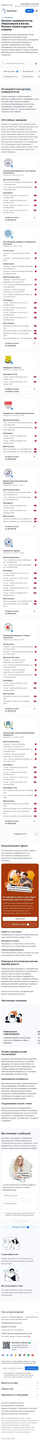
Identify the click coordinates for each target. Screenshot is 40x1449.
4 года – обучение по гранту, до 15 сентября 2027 (15, 197)
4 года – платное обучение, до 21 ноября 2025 (15, 383)
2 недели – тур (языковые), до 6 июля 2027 (16, 254)
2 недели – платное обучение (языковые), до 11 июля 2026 (18, 653)
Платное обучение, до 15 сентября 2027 (17, 601)
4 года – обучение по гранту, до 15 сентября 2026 (15, 206)
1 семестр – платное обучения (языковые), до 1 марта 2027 (14, 281)
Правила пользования (9, 1408)
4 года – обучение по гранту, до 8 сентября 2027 (15, 768)
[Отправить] (20, 1221)
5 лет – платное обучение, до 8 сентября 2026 (18, 796)
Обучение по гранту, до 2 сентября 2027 (16, 327)
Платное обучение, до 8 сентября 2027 (17, 808)
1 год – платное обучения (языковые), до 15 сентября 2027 (17, 183)
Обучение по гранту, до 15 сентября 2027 (16, 697)
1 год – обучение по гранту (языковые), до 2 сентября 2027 (17, 493)
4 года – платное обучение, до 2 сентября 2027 (15, 309)
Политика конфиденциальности (12, 1403)
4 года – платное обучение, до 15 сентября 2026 (15, 211)
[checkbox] (3, 1213)
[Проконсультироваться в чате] (20, 924)
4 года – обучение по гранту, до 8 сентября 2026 (15, 778)
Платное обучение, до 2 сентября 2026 (17, 338)
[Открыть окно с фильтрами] (36, 63)
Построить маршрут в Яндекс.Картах (15, 1336)
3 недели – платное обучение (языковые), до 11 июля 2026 (18, 648)
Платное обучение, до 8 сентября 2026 (17, 816)
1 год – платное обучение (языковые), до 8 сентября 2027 (18, 750)
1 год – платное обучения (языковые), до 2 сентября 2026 (17, 296)
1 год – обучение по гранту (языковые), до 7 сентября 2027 (17, 561)
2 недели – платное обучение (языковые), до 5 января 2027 (18, 267)
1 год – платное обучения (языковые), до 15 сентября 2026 (17, 188)
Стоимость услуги (12, 217)
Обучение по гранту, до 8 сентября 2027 (16, 805)
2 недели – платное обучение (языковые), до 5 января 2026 (18, 272)
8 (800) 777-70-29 (31, 4)
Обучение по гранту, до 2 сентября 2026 (16, 334)
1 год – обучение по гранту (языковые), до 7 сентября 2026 (17, 566)
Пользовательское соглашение (12, 1405)
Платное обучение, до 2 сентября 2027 (17, 331)
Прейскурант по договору (27, 1408)
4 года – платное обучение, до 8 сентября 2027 (15, 773)
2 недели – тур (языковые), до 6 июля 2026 (16, 259)
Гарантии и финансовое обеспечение (14, 1414)
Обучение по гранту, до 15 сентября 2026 (16, 702)
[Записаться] (20, 919)
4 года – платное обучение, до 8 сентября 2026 (15, 783)
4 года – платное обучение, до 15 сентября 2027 (15, 201)
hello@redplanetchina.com (11, 1323)
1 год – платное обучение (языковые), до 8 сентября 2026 (18, 760)
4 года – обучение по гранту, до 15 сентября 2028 (15, 574)
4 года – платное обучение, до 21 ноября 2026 (15, 378)
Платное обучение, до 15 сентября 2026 (15, 605)
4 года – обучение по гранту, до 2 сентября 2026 (15, 314)
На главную (8, 17)
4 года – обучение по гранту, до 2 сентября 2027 (15, 304)
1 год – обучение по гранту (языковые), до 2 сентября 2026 (17, 498)
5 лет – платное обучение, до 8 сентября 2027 (18, 791)
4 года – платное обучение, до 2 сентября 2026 (15, 319)
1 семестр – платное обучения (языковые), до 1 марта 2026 (14, 291)
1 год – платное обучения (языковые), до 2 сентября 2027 (17, 286)
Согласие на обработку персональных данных (18, 1411)
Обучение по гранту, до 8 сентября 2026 (16, 812)
